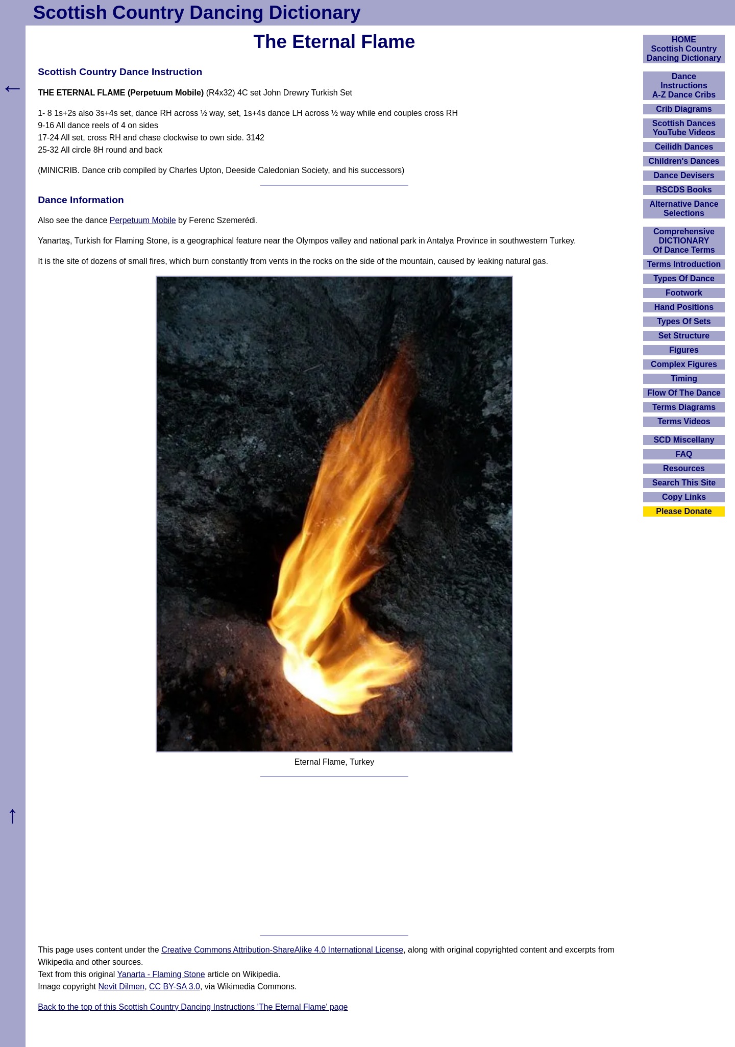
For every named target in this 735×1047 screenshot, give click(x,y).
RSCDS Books (684, 189)
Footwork (684, 292)
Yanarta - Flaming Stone (161, 974)
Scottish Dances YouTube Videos (684, 128)
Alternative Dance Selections (683, 208)
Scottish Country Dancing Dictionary (197, 12)
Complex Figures (684, 364)
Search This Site (684, 482)
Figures (684, 350)
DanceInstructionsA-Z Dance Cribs (684, 85)
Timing (684, 378)
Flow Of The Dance (684, 392)
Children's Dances (684, 161)
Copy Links (684, 497)
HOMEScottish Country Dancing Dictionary (684, 48)
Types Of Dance (684, 278)
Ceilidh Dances (684, 146)
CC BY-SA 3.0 (174, 986)
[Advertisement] (334, 856)
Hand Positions (684, 307)
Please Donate (684, 511)
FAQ (684, 454)
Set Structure (683, 335)
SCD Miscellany (683, 439)
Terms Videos (683, 421)
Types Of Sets (684, 321)
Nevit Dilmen (121, 986)
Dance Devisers (683, 175)
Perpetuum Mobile (143, 220)
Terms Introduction (684, 264)
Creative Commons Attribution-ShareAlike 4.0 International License (282, 949)
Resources (684, 468)
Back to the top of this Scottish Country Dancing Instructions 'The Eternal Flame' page (193, 1007)
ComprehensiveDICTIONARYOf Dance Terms (684, 240)
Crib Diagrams (684, 109)
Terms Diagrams (684, 407)
